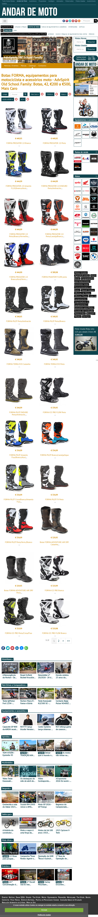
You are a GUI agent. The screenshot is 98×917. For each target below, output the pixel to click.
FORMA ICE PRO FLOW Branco (54, 633)
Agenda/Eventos (82, 275)
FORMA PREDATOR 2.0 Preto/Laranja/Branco (54, 235)
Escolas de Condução (84, 310)
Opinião (28, 897)
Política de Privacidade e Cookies (47, 900)
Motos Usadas (81, 272)
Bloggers (91, 313)
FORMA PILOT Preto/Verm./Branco (18, 542)
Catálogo (32, 65)
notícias (81, 27)
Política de (44, 915)
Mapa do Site (30, 902)
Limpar (5, 94)
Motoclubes (80, 313)
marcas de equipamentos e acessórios (53, 27)
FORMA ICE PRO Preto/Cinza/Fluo (18, 633)
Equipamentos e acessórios (14, 711)
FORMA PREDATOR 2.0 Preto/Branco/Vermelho (18, 235)
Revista (88, 897)
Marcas (23, 65)
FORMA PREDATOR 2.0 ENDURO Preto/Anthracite (54, 187)
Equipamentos (52, 897)
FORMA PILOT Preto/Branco (54, 321)
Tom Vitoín (36, 897)
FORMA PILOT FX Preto (54, 499)
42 (22, 99)
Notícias (12, 897)
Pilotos (78, 316)
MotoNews (7, 659)
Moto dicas (7, 840)
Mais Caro (35, 94)
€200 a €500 (8, 99)
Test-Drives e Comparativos (14, 685)
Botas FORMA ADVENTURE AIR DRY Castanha (54, 543)
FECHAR (44, 910)
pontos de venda (34, 27)
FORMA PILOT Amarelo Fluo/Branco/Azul (18, 456)
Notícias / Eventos (11, 65)
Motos (44, 897)
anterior (51, 34)
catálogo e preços (21, 27)
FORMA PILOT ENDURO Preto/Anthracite (18, 413)
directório (8, 30)
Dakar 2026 (20, 897)
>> (68, 641)
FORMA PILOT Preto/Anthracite (18, 321)
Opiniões (6, 736)
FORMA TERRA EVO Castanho (18, 364)
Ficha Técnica (15, 900)
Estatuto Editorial (27, 900)
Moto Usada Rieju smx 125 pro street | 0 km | (86, 339)
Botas (63, 94)
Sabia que (7, 814)
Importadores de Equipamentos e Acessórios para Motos (84, 305)
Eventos (6, 866)
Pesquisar (91, 42)
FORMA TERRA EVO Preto (54, 364)
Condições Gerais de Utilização (71, 900)
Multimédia (7, 762)
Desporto (6, 788)
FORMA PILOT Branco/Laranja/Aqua (54, 455)
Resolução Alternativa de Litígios (13, 902)
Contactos (42, 65)
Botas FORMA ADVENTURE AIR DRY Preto (18, 591)
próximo (91, 34)
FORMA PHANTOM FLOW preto (54, 277)
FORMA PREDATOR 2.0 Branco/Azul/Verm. (18, 278)
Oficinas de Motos (82, 293)
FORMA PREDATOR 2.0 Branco (18, 143)
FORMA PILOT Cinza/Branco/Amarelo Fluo (18, 500)
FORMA (50, 94)
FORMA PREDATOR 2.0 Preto (54, 143)
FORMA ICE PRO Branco (54, 590)
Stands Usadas (87, 290)
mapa (15, 30)
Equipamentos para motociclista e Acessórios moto (84, 281)
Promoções (62, 897)
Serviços (86, 316)
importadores (72, 27)
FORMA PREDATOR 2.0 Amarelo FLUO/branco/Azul (18, 187)
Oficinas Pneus (81, 296)
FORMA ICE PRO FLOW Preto (54, 412)
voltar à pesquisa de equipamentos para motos (71, 34)
